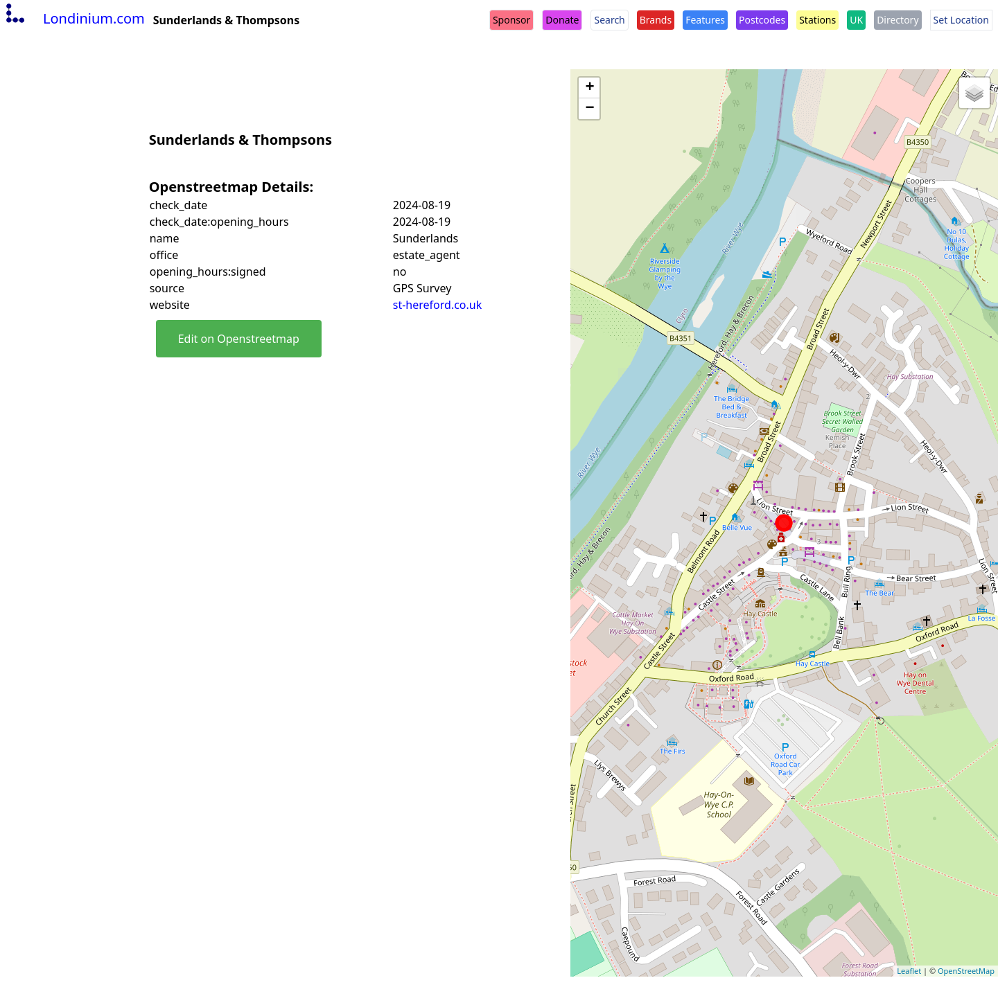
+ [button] (589, 88)
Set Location (961, 19)
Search (609, 19)
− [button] (589, 108)
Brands (656, 19)
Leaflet (909, 971)
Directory (897, 19)
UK (856, 19)
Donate (562, 19)
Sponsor (511, 19)
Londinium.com (74, 18)
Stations (817, 19)
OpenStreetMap (966, 971)
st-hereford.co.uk (437, 304)
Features (705, 19)
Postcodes (762, 19)
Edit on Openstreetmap (238, 338)
